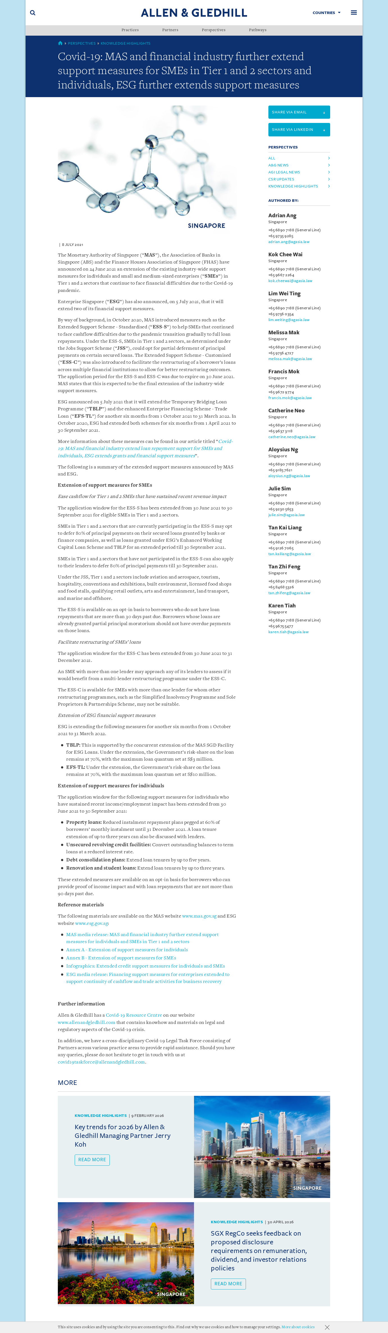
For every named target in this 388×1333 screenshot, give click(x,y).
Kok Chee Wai (285, 254)
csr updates (281, 179)
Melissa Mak (284, 332)
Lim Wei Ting (284, 293)
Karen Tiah (282, 606)
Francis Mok (284, 371)
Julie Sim (279, 488)
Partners (170, 30)
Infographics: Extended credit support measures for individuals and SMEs (145, 966)
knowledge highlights (293, 186)
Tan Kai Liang (285, 528)
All (271, 158)
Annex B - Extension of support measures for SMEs (121, 958)
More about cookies (298, 1327)
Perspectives (213, 30)
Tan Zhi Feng (284, 567)
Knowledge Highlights (126, 43)
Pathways (257, 30)
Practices (130, 30)
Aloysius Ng (283, 449)
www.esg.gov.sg (91, 923)
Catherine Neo (286, 410)
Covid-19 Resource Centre (134, 1015)
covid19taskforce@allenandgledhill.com (101, 1062)
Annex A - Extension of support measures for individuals (127, 950)
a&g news (278, 165)
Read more (92, 1159)
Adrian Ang (282, 215)
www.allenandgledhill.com (86, 1022)
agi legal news (284, 172)
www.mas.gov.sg (199, 916)
